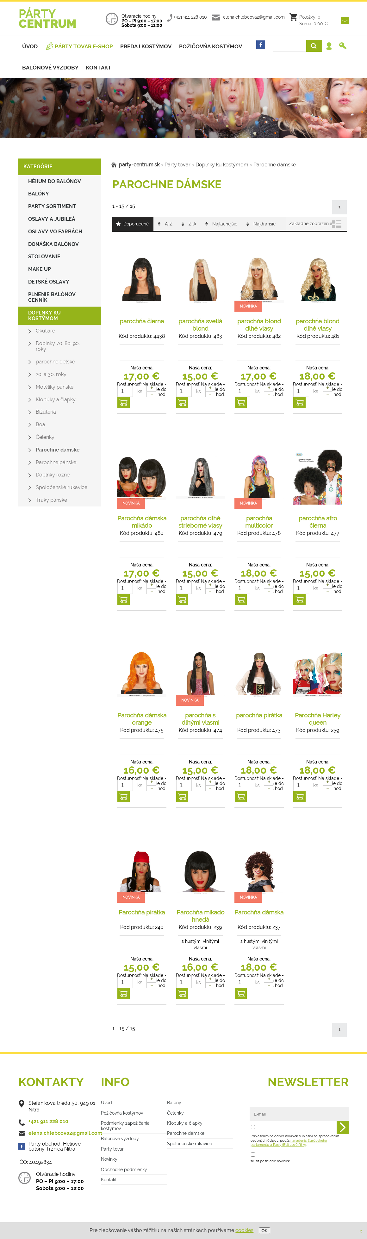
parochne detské (55, 362)
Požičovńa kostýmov (210, 46)
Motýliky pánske (54, 387)
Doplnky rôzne (53, 475)
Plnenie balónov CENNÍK (52, 297)
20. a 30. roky (51, 374)
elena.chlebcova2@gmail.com (254, 17)
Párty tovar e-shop (84, 46)
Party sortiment (52, 206)
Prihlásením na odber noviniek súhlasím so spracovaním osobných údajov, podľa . (295, 1140)
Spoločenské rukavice (61, 487)
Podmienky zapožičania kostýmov (125, 1125)
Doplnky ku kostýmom (44, 315)
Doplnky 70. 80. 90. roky (58, 346)
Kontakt (98, 67)
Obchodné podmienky (124, 1169)
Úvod (30, 46)
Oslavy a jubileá (51, 219)
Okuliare (45, 331)
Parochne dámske (58, 450)
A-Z (168, 223)
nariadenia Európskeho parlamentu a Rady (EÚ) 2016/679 (289, 1142)
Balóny (38, 194)
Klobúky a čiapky (56, 400)
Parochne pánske (56, 462)
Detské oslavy (48, 282)
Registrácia (344, 47)
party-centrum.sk (139, 165)
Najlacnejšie (224, 223)
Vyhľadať (314, 46)
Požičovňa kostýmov (122, 1113)
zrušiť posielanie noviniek (270, 1161)
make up (39, 269)
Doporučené (136, 223)
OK (264, 1230)
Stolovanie (44, 257)
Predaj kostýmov (145, 46)
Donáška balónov (53, 244)
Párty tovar (175, 165)
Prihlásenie (331, 47)
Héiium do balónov (54, 181)
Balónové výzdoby (50, 67)
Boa (40, 425)
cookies (244, 1230)
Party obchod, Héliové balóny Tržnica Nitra (54, 1146)
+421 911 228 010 (190, 17)
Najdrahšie (264, 223)
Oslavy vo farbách (55, 232)
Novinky (109, 1159)
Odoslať (343, 1127)
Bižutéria (46, 412)
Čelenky (45, 437)
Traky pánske (51, 500)
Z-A (192, 223)
